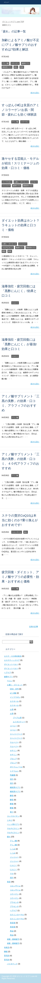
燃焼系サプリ (7, 67)
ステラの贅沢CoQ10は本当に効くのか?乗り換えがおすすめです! (20, 520)
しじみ (12, 849)
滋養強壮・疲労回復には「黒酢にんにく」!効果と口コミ (19, 291)
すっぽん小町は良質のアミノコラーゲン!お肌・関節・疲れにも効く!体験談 (20, 109)
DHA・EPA (14, 689)
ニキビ (9, 820)
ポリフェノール (16, 767)
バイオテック (12, 964)
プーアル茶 (17, 718)
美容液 (12, 923)
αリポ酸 (13, 693)
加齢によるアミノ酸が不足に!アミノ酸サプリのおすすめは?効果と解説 (20, 44)
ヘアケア (7, 673)
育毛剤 (6, 956)
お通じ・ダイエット (21, 182)
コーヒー (34, 182)
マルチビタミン (7, 247)
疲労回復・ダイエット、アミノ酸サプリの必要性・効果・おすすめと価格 (20, 576)
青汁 (11, 812)
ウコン (9, 681)
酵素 (9, 251)
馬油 (11, 931)
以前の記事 (33, 627)
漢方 (11, 779)
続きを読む (35, 93)
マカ (11, 874)
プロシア (13, 759)
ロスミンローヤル (17, 915)
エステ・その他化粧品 (13, 656)
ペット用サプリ (13, 824)
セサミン (13, 750)
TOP (13, 22)
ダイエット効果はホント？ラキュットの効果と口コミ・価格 (20, 225)
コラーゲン (15, 63)
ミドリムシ (14, 771)
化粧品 (6, 947)
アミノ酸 (5, 63)
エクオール (14, 701)
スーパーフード (16, 734)
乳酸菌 (12, 775)
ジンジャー (6, 186)
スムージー (14, 742)
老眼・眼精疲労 (13, 939)
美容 (21, 67)
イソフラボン (7, 182)
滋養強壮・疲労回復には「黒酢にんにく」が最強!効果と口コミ (19, 344)
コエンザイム (16, 532)
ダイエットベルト (11, 664)
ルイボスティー (19, 722)
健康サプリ (25, 63)
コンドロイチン (13, 816)
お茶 (11, 709)
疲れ (15, 67)
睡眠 (6, 952)
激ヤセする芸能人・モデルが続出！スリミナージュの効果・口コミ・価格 (20, 163)
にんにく (15, 303)
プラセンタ (14, 902)
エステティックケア (12, 660)
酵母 (3, 251)
